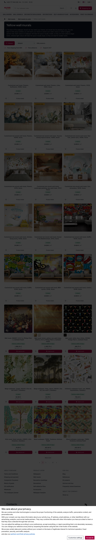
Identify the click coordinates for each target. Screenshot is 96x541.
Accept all (89, 538)
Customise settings (75, 538)
